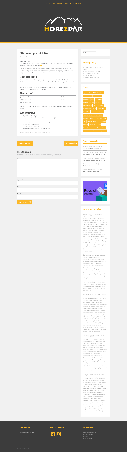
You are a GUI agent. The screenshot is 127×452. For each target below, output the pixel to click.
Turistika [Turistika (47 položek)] (89, 121)
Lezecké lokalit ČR (88, 434)
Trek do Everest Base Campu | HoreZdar (94, 152)
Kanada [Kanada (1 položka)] (100, 99)
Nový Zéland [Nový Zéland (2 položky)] (86, 112)
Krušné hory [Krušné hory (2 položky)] (98, 102)
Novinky (27, 132)
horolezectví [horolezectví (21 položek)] (86, 99)
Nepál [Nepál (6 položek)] (103, 108)
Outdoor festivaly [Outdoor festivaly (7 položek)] (87, 115)
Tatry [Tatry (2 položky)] (84, 121)
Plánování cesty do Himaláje (91, 171)
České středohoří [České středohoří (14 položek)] (91, 131)
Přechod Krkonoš (25, 143)
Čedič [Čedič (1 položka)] (84, 131)
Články (48, 3)
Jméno (21, 180)
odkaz (48, 132)
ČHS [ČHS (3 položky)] (99, 131)
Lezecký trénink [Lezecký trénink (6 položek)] (87, 108)
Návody (23, 132)
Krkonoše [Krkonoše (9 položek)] (91, 102)
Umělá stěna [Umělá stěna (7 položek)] (96, 121)
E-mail (21, 187)
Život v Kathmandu (95, 148)
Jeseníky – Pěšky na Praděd (92, 77)
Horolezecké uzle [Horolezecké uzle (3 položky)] (97, 96)
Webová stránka (23, 194)
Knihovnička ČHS (89, 75)
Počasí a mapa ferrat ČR (89, 432)
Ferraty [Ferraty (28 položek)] (102, 93)
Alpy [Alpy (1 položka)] (84, 93)
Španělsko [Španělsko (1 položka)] (103, 131)
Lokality (59, 3)
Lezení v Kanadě (71, 143)
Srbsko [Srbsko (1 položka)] (104, 118)
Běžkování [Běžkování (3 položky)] (96, 93)
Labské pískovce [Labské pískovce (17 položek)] (87, 105)
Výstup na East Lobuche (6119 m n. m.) (94, 154)
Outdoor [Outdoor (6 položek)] (101, 112)
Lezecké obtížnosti (75, 3)
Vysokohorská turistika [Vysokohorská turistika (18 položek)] (95, 124)
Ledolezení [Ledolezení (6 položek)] (100, 105)
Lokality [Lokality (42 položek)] (99, 108)
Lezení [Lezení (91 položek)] (94, 108)
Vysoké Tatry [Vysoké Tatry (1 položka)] (86, 128)
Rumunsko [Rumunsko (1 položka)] (92, 118)
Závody (43, 132)
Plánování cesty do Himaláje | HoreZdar (93, 158)
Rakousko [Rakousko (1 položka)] (86, 118)
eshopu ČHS (25, 80)
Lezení (53, 3)
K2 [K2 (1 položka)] (95, 99)
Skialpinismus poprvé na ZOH (92, 71)
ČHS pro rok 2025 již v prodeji (92, 73)
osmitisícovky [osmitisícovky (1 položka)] (94, 112)
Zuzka (28, 57)
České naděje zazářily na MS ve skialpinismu (94, 255)
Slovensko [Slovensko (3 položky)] (99, 118)
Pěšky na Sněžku (87, 438)
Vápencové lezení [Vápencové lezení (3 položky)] (95, 128)
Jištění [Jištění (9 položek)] (92, 99)
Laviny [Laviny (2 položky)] (94, 105)
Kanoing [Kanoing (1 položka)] (85, 102)
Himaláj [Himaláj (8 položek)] (90, 96)
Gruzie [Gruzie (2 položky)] (85, 96)
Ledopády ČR (86, 436)
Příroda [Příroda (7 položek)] (95, 115)
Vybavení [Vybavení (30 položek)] (85, 124)
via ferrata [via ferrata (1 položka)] (103, 121)
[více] (90, 251)
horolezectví (34, 132)
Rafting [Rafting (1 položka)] (100, 115)
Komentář (22, 158)
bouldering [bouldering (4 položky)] (89, 93)
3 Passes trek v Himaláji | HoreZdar (92, 169)
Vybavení (66, 3)
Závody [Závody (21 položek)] (103, 128)
